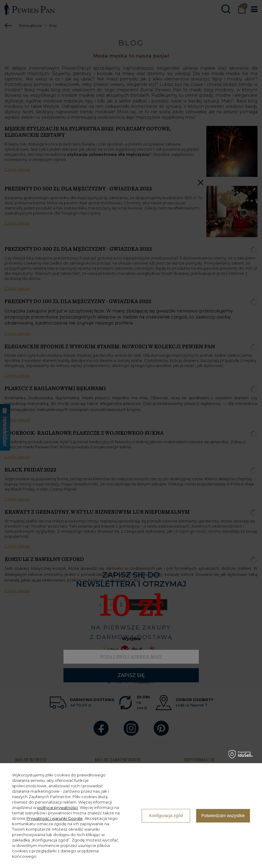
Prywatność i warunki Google (54, 818)
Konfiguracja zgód (166, 815)
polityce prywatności (57, 807)
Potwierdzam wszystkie (223, 815)
